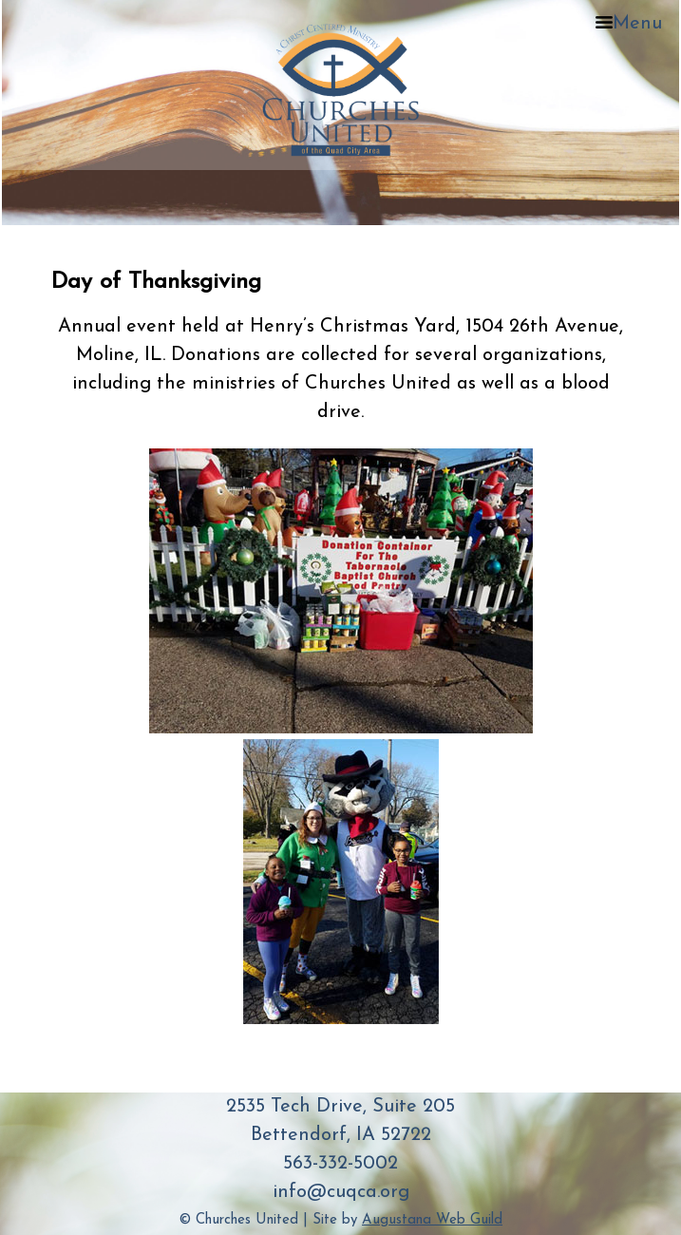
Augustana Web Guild (432, 1220)
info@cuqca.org (341, 1192)
